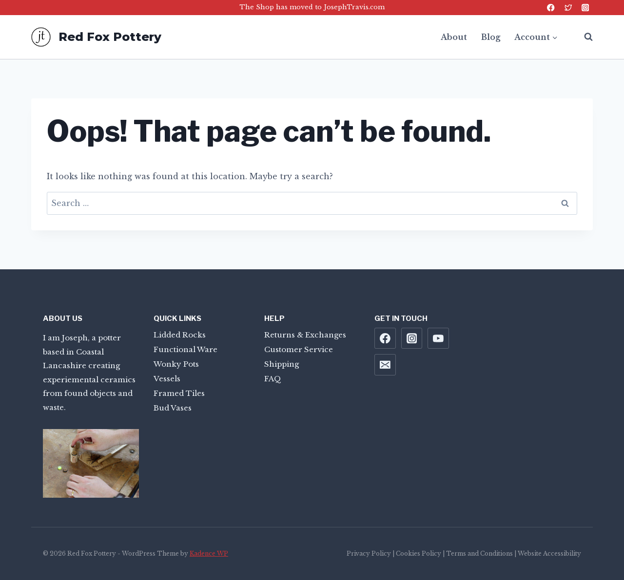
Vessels (167, 378)
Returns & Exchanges (305, 334)
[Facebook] (551, 7)
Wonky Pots (176, 364)
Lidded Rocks (180, 334)
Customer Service (298, 349)
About (454, 37)
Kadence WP (209, 553)
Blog (490, 37)
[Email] (385, 364)
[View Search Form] (583, 37)
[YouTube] (438, 338)
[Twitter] (568, 7)
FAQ (272, 378)
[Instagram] (585, 7)
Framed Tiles (179, 393)
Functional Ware (185, 349)
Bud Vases (173, 407)
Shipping (281, 364)
